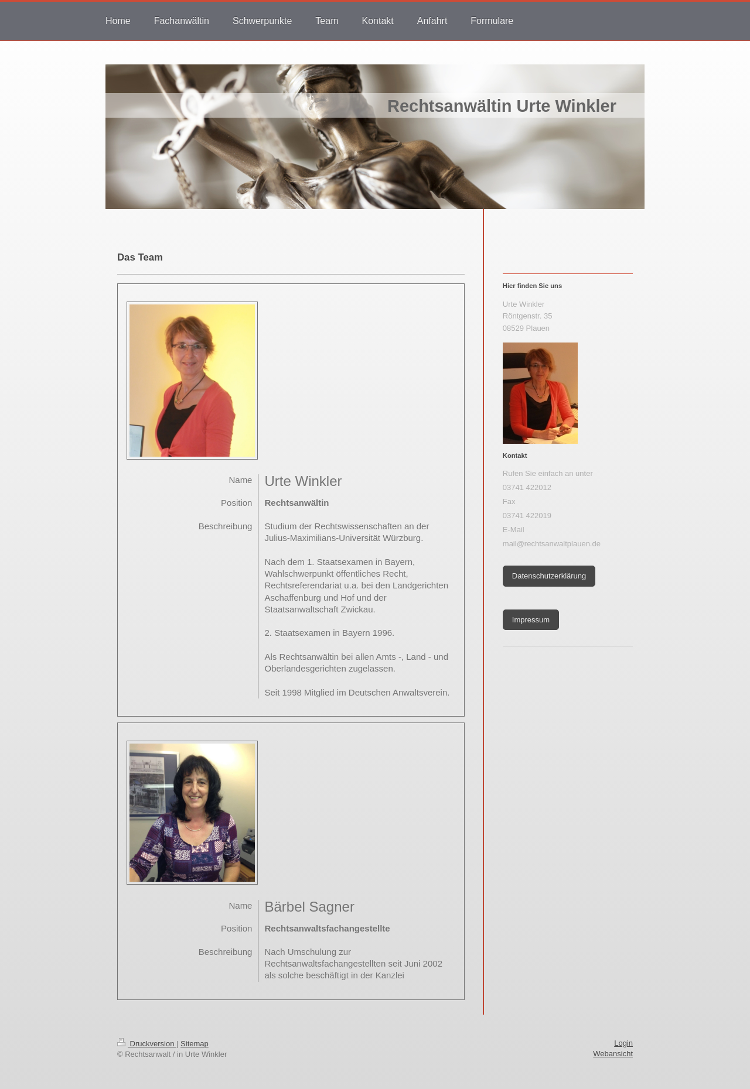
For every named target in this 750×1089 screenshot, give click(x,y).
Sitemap (194, 1043)
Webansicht (613, 1053)
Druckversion (146, 1043)
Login (623, 1043)
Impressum (531, 619)
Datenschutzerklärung (549, 575)
